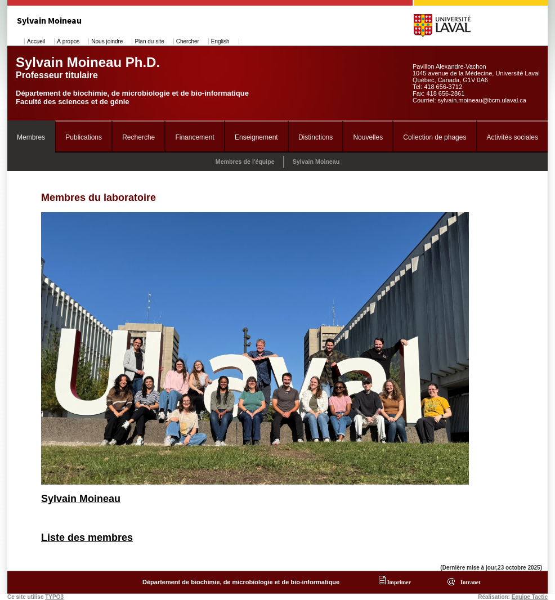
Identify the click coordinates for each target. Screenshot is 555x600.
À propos (68, 41)
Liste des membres (87, 537)
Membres (31, 137)
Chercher (187, 41)
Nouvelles (368, 137)
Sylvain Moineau (316, 161)
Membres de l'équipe (245, 161)
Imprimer (395, 582)
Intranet (469, 582)
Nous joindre (107, 41)
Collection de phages (434, 137)
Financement (194, 137)
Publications (83, 137)
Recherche (138, 137)
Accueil (36, 41)
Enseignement (256, 137)
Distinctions (315, 137)
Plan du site (149, 41)
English (220, 41)
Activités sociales (512, 137)
